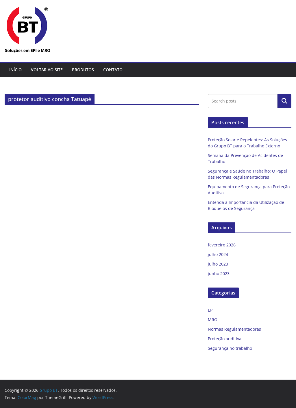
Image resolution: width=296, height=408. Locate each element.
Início (15, 69)
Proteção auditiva (224, 338)
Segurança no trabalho (230, 348)
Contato (113, 69)
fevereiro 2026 (222, 245)
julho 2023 (218, 264)
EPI (211, 310)
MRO (212, 319)
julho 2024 (218, 254)
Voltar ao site (47, 69)
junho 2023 (219, 273)
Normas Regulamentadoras (234, 329)
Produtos (83, 69)
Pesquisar (284, 101)
